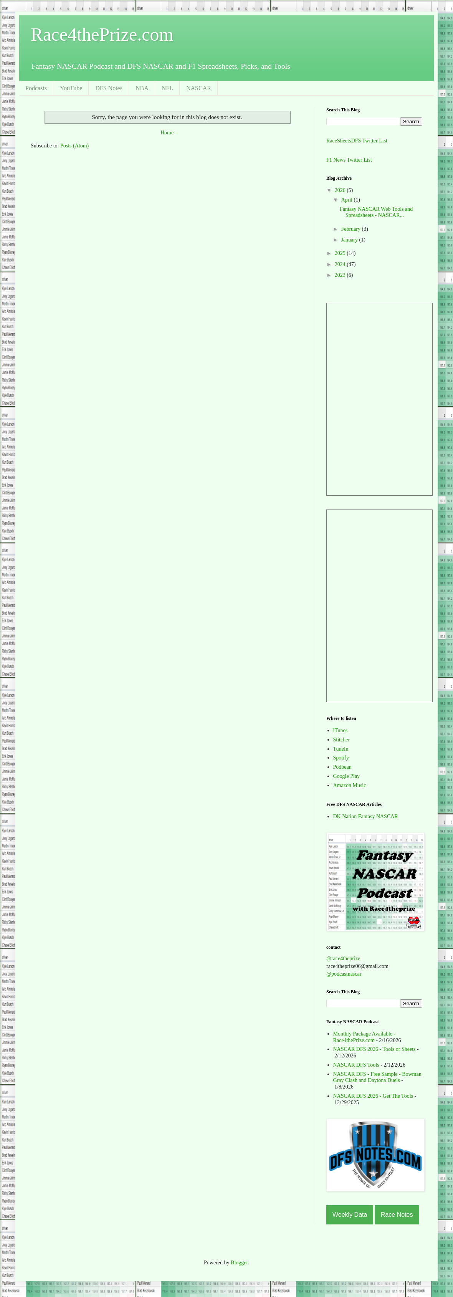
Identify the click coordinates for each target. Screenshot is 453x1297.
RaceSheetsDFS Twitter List (356, 141)
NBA (142, 88)
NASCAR (198, 88)
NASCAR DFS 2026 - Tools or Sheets (374, 1049)
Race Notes (397, 1214)
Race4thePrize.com (102, 34)
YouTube (71, 88)
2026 (341, 190)
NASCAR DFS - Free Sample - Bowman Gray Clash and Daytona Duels (377, 1077)
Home (167, 133)
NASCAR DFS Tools (356, 1065)
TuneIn (341, 749)
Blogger (239, 1263)
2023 (341, 275)
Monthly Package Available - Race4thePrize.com (364, 1037)
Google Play (346, 776)
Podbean (342, 767)
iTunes (340, 730)
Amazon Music (349, 785)
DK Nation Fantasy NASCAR (365, 816)
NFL (167, 88)
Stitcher (341, 740)
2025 (341, 253)
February (351, 229)
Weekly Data (349, 1214)
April (347, 200)
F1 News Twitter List (349, 160)
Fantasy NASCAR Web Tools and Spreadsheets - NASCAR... (376, 212)
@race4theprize (343, 958)
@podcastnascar (343, 974)
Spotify (341, 758)
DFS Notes (108, 88)
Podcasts (36, 88)
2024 (341, 264)
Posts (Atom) (74, 146)
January (350, 240)
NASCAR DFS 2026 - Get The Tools (373, 1096)
